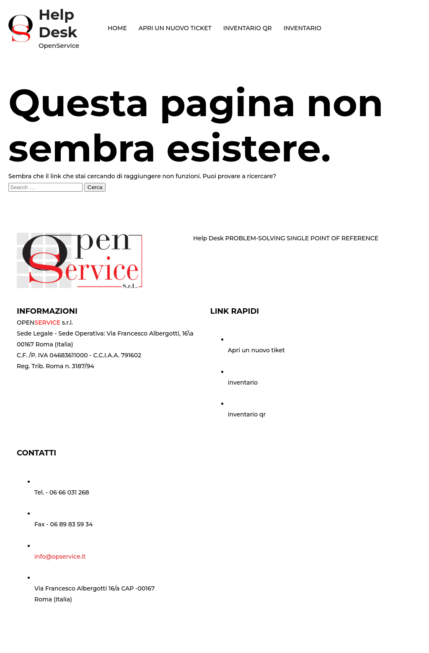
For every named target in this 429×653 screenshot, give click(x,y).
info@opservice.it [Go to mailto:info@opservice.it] (60, 556)
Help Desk (58, 23)
